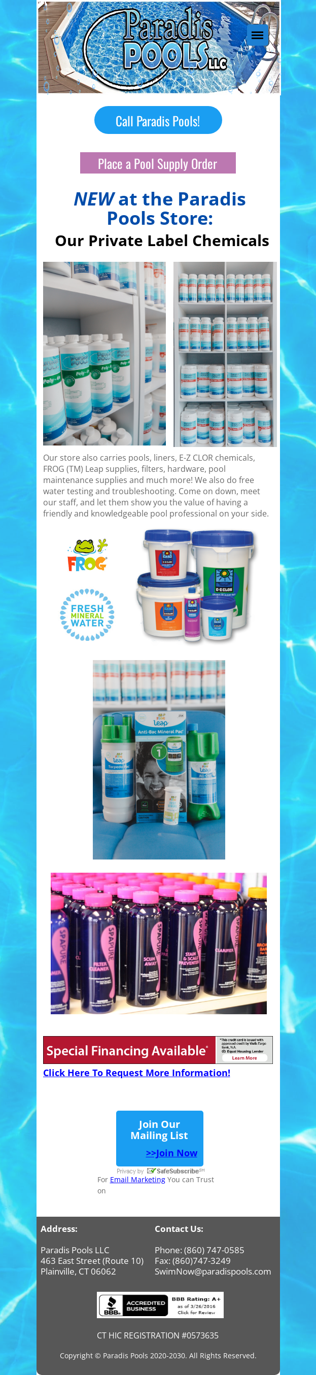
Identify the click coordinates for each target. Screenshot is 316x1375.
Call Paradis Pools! (158, 120)
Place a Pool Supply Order (157, 163)
